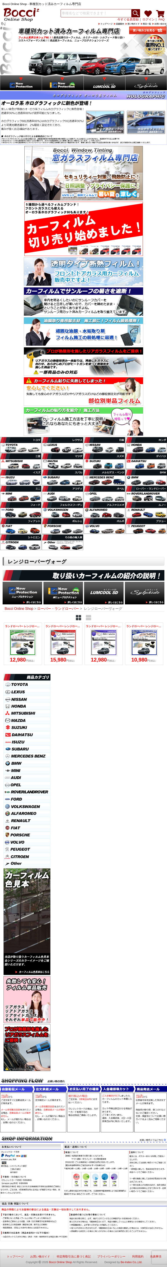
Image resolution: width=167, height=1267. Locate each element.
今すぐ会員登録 (128, 19)
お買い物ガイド (40, 1256)
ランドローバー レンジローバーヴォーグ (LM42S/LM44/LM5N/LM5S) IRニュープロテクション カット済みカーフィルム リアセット (23, 644)
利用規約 (138, 1256)
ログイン (148, 19)
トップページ (15, 1256)
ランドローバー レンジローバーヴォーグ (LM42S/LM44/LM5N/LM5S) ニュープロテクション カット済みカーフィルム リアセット (144, 644)
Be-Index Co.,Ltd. (131, 1262)
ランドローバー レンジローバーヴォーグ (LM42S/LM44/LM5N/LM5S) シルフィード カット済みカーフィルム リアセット (63, 644)
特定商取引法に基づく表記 (74, 1256)
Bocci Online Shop (60, 1262)
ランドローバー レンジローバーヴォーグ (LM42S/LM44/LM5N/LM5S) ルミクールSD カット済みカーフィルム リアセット (104, 644)
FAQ (161, 19)
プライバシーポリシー (111, 1256)
